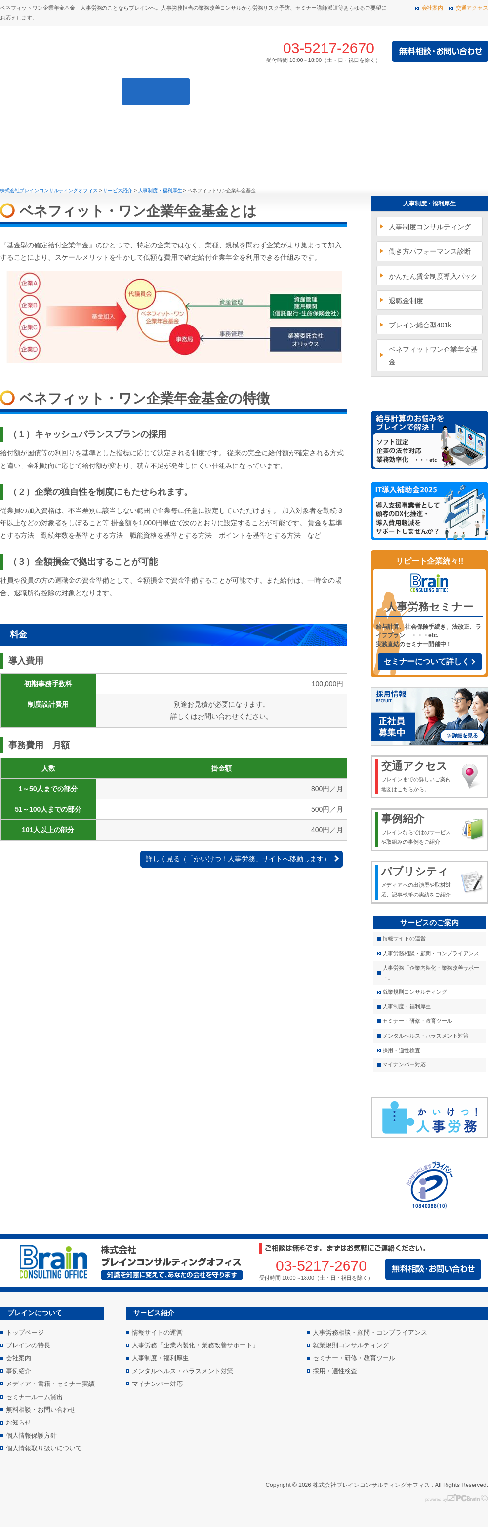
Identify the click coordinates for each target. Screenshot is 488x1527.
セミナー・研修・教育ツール (417, 1021)
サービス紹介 (156, 91)
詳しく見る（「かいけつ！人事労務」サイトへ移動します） (238, 859)
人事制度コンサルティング (430, 227)
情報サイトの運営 (404, 938)
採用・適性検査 (401, 1050)
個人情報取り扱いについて (44, 1448)
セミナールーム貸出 (34, 1397)
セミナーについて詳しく (426, 661)
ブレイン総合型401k (420, 325)
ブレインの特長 (75, 91)
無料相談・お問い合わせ (41, 1409)
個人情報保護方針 (31, 1435)
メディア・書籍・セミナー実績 (421, 91)
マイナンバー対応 (404, 1064)
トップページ (18, 91)
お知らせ (18, 1422)
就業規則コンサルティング (415, 992)
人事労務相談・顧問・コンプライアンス (431, 953)
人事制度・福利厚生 (429, 203)
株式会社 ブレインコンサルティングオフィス (107, 51)
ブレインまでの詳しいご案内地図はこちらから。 (418, 775)
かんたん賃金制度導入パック (433, 276)
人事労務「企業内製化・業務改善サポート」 (431, 972)
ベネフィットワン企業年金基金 (433, 356)
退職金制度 (406, 301)
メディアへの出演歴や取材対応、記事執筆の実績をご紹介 (418, 881)
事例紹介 (236, 91)
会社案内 (432, 8)
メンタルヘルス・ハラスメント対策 (425, 1035)
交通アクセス (472, 8)
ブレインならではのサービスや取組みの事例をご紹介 (418, 828)
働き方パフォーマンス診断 (430, 251)
